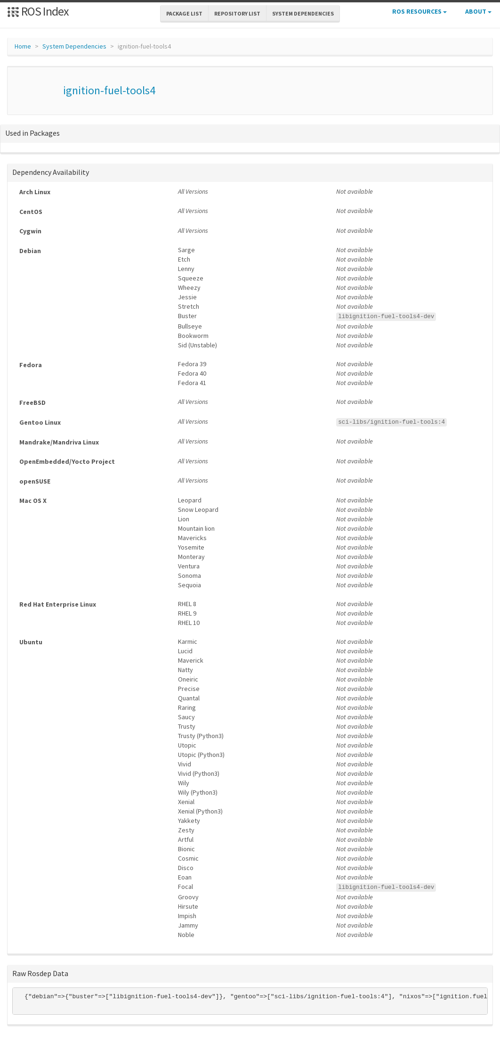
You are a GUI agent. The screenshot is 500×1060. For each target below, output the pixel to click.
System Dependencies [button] (303, 13)
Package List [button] (184, 13)
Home (23, 46)
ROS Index (38, 11)
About (478, 11)
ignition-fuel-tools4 (109, 90)
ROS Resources (419, 11)
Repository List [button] (237, 13)
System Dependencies (74, 46)
